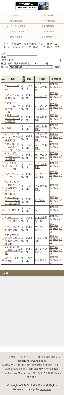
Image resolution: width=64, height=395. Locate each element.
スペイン (40, 209)
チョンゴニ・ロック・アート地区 (12, 165)
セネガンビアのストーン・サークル (12, 146)
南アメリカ (53, 46)
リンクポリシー (27, 357)
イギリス (40, 200)
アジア (41, 43)
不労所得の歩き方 (15, 369)
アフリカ (27, 46)
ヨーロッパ (14, 46)
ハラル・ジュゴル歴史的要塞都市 (12, 137)
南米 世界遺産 (48, 37)
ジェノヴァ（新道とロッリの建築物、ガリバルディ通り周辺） (12, 187)
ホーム (16, 15)
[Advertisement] (32, 311)
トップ (4, 43)
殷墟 (9, 127)
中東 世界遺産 (48, 26)
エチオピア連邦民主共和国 (41, 137)
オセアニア (53, 43)
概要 (51, 84)
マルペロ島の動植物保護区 (12, 250)
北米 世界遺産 (16, 37)
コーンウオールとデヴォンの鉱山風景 (12, 200)
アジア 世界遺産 (48, 21)
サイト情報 (9, 357)
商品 (55, 87)
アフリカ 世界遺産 (16, 31)
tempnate (45, 389)
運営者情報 (44, 357)
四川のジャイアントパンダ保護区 (12, 118)
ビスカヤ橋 (13, 209)
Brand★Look (9, 373)
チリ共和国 (41, 259)
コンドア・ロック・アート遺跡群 (12, 156)
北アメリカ (39, 46)
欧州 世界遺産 (48, 31)
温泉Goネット (10, 365)
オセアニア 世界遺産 (16, 26)
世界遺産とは (16, 21)
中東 (3, 46)
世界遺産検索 (48, 15)
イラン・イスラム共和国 (41, 87)
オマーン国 (41, 96)
